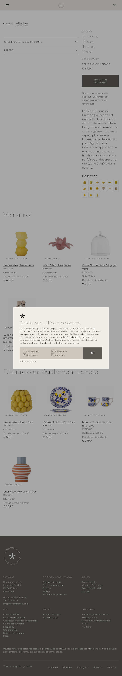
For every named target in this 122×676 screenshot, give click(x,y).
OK (92, 353)
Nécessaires (32, 351)
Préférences (60, 351)
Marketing (59, 355)
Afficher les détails (28, 361)
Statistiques (32, 355)
